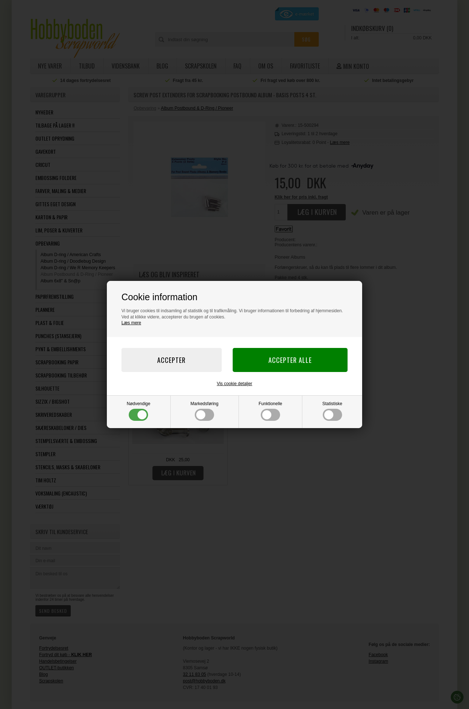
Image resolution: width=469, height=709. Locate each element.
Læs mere (131, 322)
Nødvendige (139, 411)
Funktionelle (270, 411)
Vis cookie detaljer (234, 383)
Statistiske (332, 411)
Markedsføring (204, 411)
